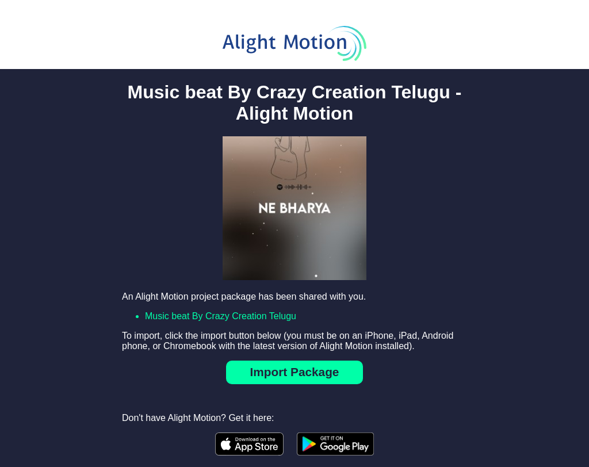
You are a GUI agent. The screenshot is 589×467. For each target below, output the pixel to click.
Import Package (294, 371)
